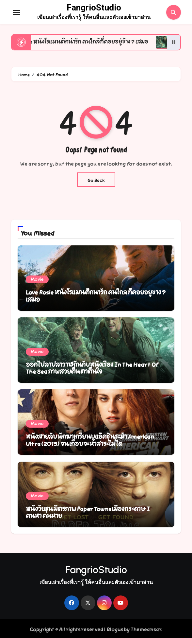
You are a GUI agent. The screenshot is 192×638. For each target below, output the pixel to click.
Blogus (115, 628)
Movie (37, 279)
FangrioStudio (94, 7)
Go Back (96, 179)
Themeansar (146, 628)
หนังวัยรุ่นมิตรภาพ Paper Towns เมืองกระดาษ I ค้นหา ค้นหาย (88, 512)
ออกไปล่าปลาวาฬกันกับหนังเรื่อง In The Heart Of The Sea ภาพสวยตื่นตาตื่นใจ (92, 367)
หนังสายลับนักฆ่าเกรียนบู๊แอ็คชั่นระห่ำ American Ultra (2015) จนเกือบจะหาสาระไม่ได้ (90, 439)
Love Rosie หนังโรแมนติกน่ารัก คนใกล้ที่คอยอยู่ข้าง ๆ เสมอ (96, 295)
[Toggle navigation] (16, 12)
